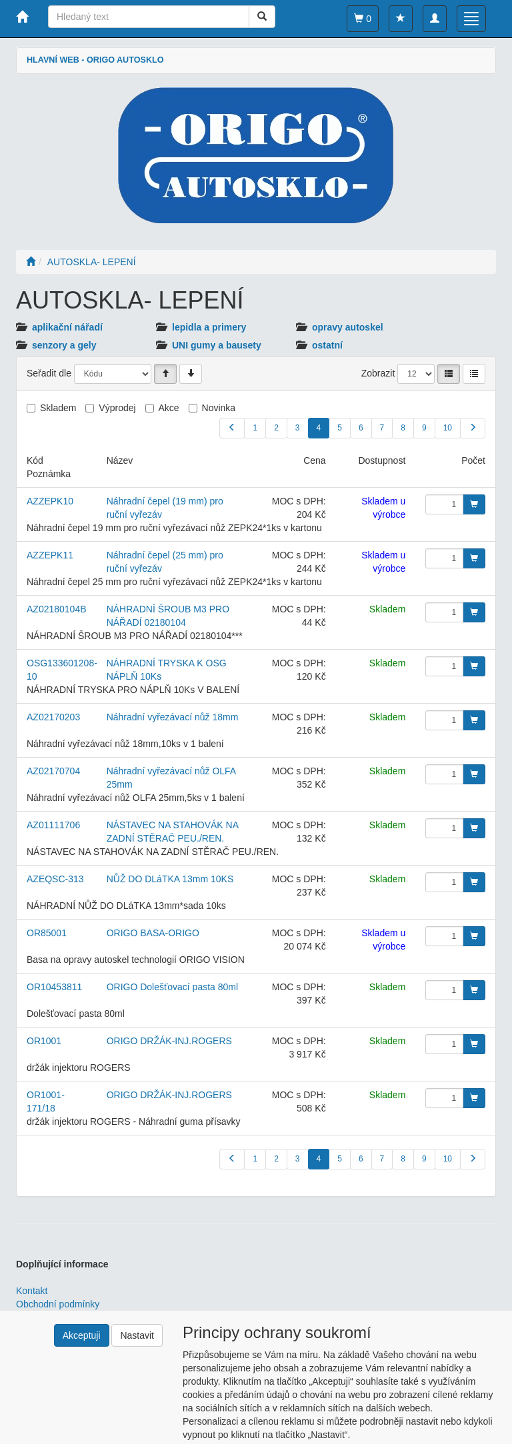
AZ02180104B (57, 609)
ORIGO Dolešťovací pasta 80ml (172, 987)
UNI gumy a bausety (216, 345)
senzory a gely (64, 345)
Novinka (219, 407)
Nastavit (137, 1335)
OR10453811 (54, 987)
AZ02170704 (53, 771)
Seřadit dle (49, 373)
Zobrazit (378, 373)
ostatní (327, 345)
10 (447, 427)
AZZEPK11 (50, 555)
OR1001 (44, 1041)
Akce (169, 407)
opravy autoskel (347, 327)
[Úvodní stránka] (30, 262)
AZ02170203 (53, 717)
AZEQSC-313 (55, 879)
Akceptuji (82, 1335)
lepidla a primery (209, 327)
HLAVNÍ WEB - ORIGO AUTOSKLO (95, 60)
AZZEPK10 (50, 501)
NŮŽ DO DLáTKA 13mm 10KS (170, 879)
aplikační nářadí (67, 327)
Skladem (58, 407)
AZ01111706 (53, 825)
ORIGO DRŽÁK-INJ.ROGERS (169, 1041)
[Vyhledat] (262, 16)
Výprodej (117, 407)
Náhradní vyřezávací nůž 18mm (173, 717)
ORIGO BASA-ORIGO (153, 933)
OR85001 (47, 933)
